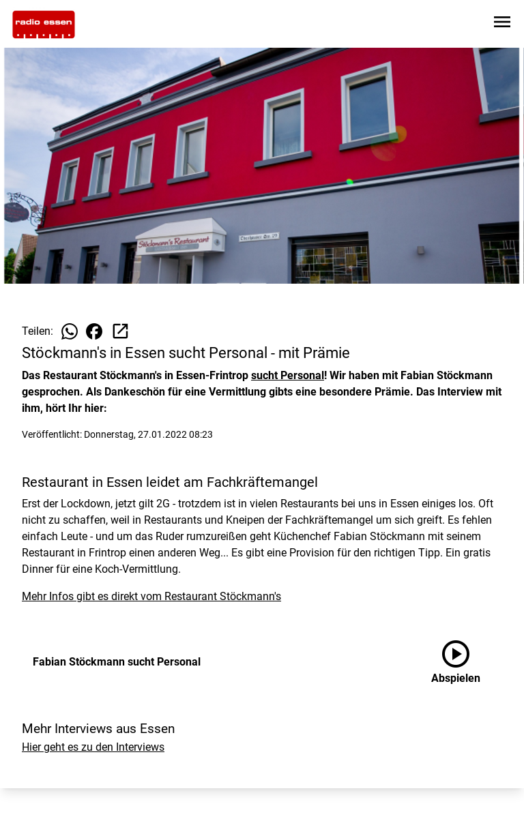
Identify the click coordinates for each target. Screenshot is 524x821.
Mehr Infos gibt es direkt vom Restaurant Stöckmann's (151, 596)
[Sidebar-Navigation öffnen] (502, 24)
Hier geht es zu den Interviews (93, 747)
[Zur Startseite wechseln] (43, 24)
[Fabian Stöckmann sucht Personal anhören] (466, 662)
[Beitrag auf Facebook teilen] (94, 331)
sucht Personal (287, 375)
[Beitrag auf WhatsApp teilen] (69, 331)
